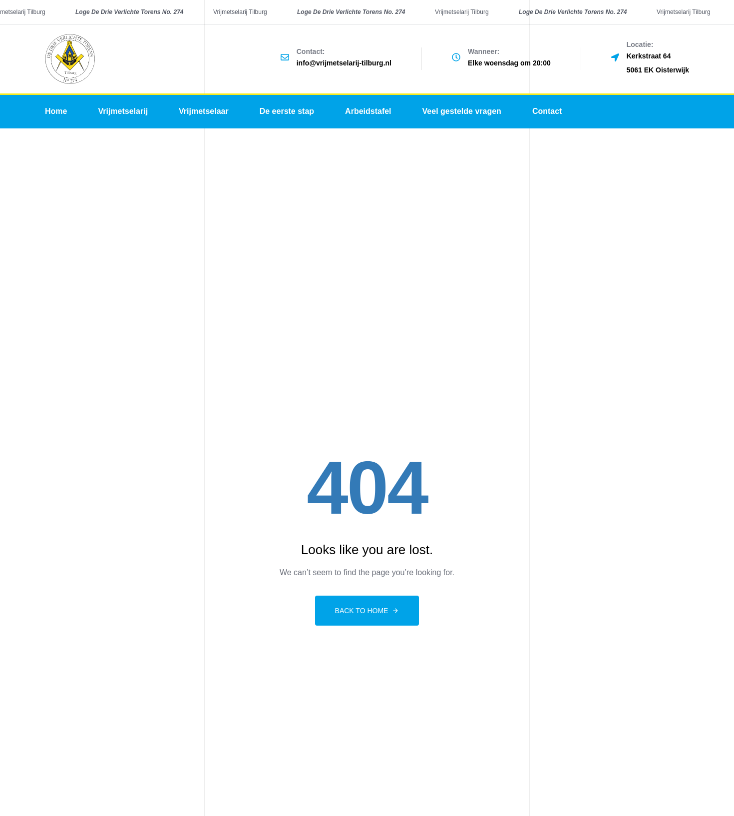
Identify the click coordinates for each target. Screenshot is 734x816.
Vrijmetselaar (204, 111)
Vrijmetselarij (123, 111)
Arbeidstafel (368, 111)
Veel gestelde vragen (461, 111)
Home (56, 111)
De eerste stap (287, 111)
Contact (547, 111)
